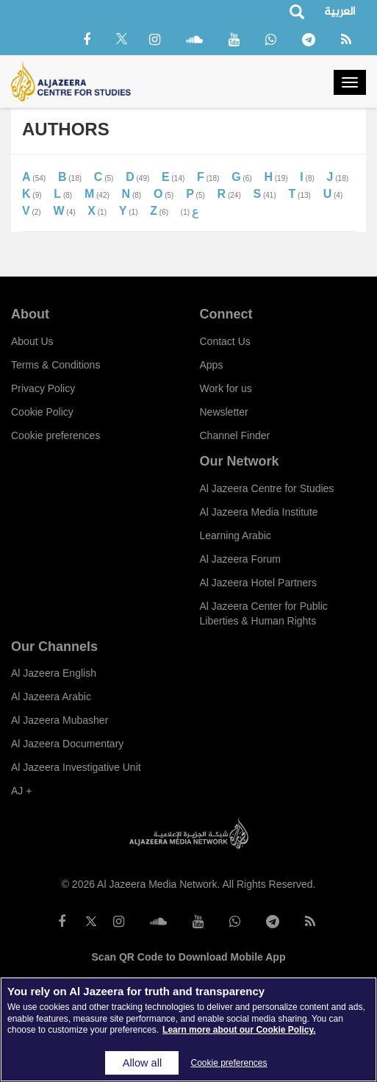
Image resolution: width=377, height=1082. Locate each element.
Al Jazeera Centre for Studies (267, 488)
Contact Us (225, 341)
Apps (211, 365)
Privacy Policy (43, 388)
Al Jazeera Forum (240, 559)
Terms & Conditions (55, 365)
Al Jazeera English (53, 673)
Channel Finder (235, 435)
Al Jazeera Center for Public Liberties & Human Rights (264, 613)
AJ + (21, 791)
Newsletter (224, 412)
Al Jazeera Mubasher (59, 720)
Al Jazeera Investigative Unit (76, 767)
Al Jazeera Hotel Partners (258, 582)
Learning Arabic (235, 535)
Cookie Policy (42, 412)
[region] (188, 1029)
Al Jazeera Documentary (67, 744)
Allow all (142, 1063)
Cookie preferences (55, 435)
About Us (32, 341)
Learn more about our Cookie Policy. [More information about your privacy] (238, 1030)
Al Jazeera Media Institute (259, 512)
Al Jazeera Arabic (51, 696)
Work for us (226, 388)
